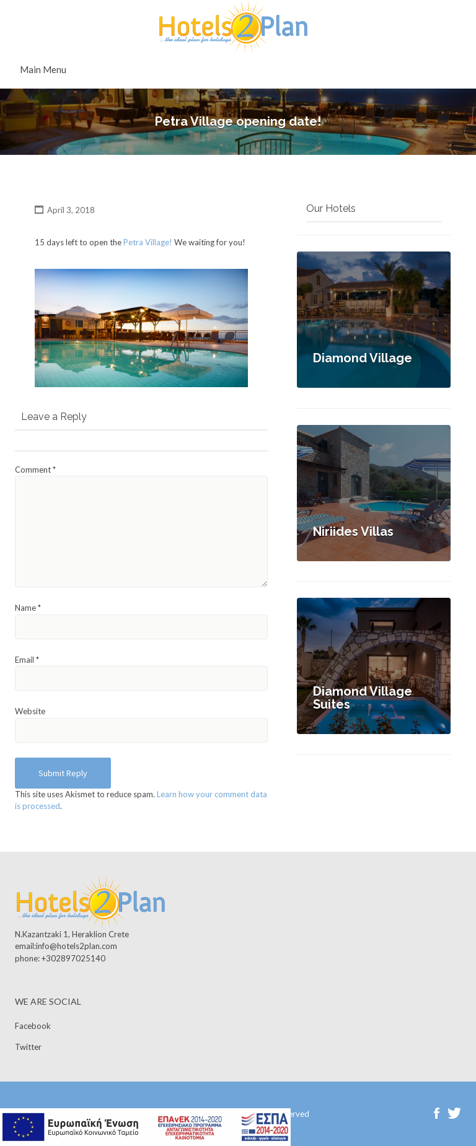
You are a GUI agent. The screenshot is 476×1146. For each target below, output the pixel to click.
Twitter (28, 1047)
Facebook (33, 1026)
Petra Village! (147, 242)
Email (27, 660)
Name (28, 608)
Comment (35, 470)
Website (30, 711)
